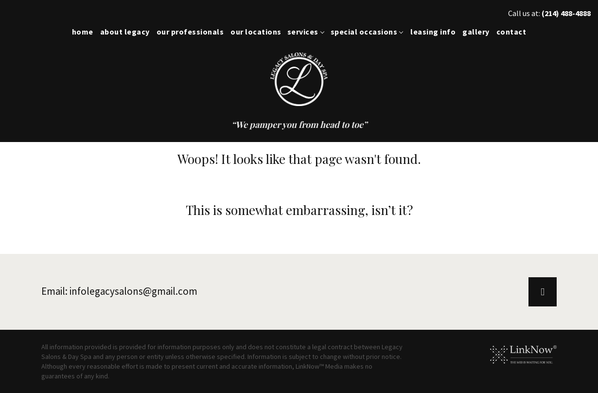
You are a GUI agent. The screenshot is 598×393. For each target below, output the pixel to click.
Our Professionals (190, 31)
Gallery (476, 31)
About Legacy (125, 31)
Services (302, 31)
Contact (511, 31)
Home (82, 31)
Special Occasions (364, 31)
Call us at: (549, 13)
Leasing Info (433, 31)
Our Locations (255, 31)
